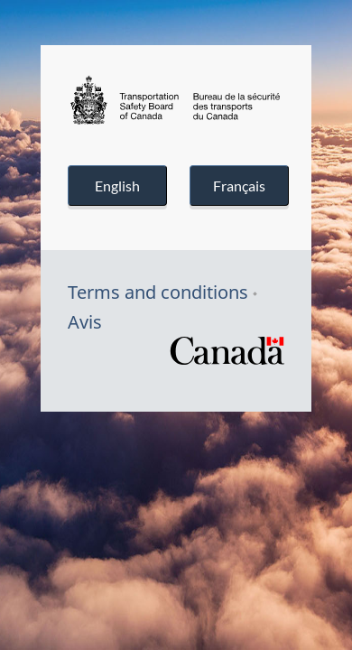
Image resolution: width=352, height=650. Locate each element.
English (117, 185)
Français (239, 185)
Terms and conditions (158, 292)
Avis (85, 322)
